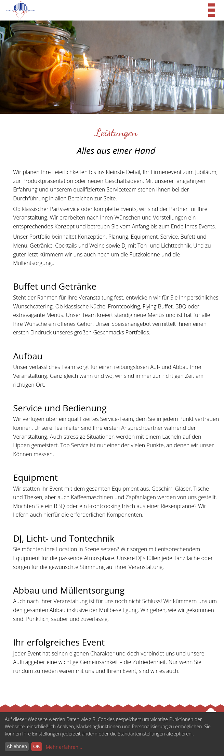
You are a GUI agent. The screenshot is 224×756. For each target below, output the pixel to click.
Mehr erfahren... (64, 747)
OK (36, 746)
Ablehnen (17, 746)
